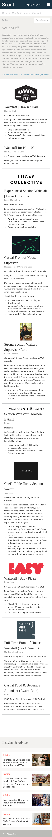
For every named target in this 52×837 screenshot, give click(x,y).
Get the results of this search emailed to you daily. (25, 75)
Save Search (42, 20)
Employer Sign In (33, 5)
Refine (5, 20)
